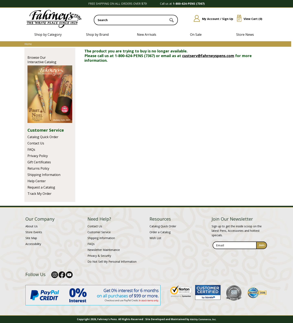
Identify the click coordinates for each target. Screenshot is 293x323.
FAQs (31, 149)
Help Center (36, 181)
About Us (31, 226)
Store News (245, 34)
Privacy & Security (99, 256)
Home (28, 44)
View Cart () (248, 19)
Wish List (155, 238)
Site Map (31, 238)
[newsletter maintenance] (239, 251)
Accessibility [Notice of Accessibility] (33, 244)
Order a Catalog (160, 232)
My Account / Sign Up (212, 19)
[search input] (136, 20)
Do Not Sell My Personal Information (112, 261)
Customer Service (45, 130)
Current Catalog (49, 94)
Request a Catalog (41, 187)
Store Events (33, 232)
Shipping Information (43, 174)
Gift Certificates (39, 162)
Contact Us (35, 143)
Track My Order (39, 193)
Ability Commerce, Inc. (203, 319)
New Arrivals (146, 34)
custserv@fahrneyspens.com (208, 55)
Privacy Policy (37, 156)
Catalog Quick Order (42, 137)
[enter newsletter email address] (240, 245)
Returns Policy (38, 168)
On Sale (196, 34)
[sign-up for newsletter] (261, 245)
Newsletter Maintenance (103, 250)
